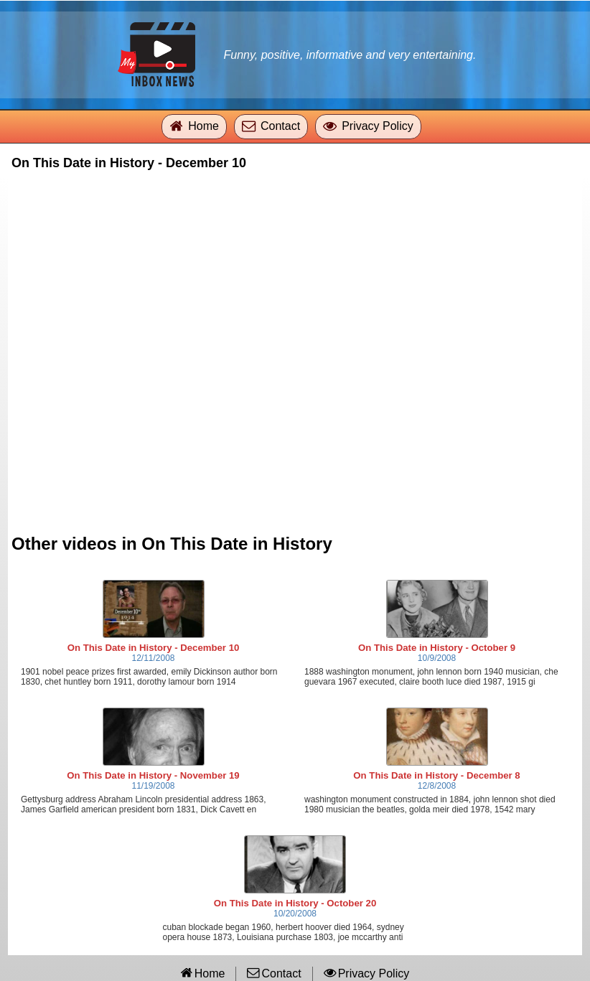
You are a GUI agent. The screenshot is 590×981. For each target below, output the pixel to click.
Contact (280, 126)
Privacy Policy (377, 126)
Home (203, 126)
